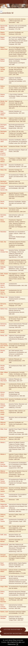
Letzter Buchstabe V (13, 629)
